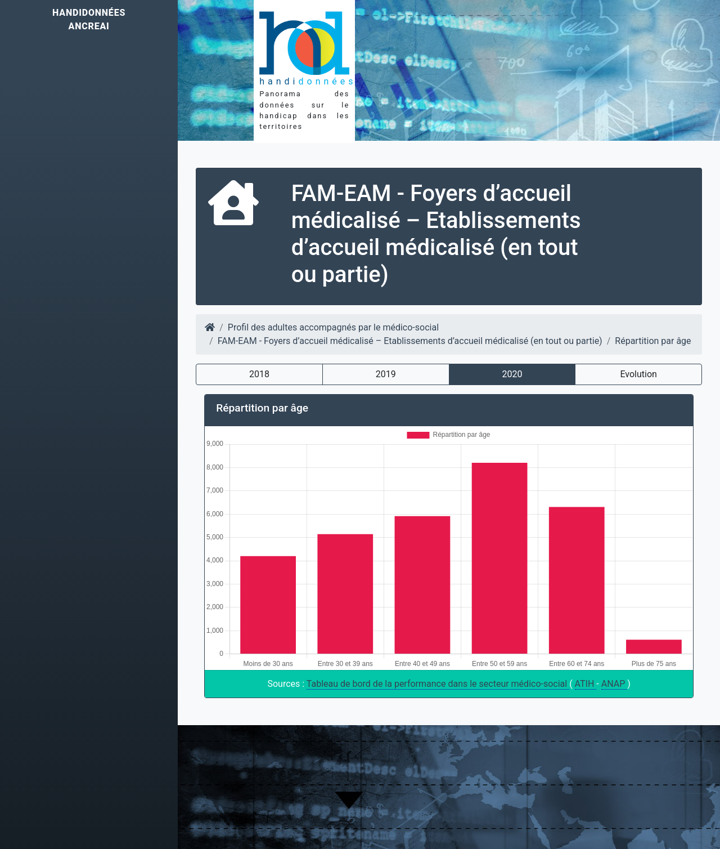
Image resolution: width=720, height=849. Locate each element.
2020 (512, 374)
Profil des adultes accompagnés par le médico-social (333, 327)
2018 (259, 374)
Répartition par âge (653, 341)
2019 (386, 374)
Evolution (638, 374)
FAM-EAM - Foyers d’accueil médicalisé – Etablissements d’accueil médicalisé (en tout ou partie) (410, 341)
